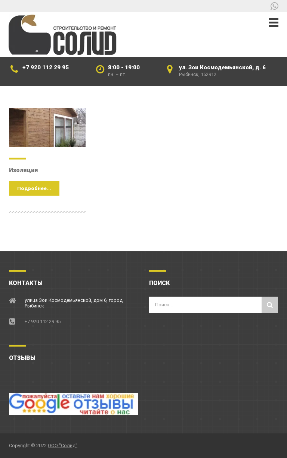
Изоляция (23, 170)
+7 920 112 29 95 (45, 67)
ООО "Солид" (62, 445)
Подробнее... (34, 188)
